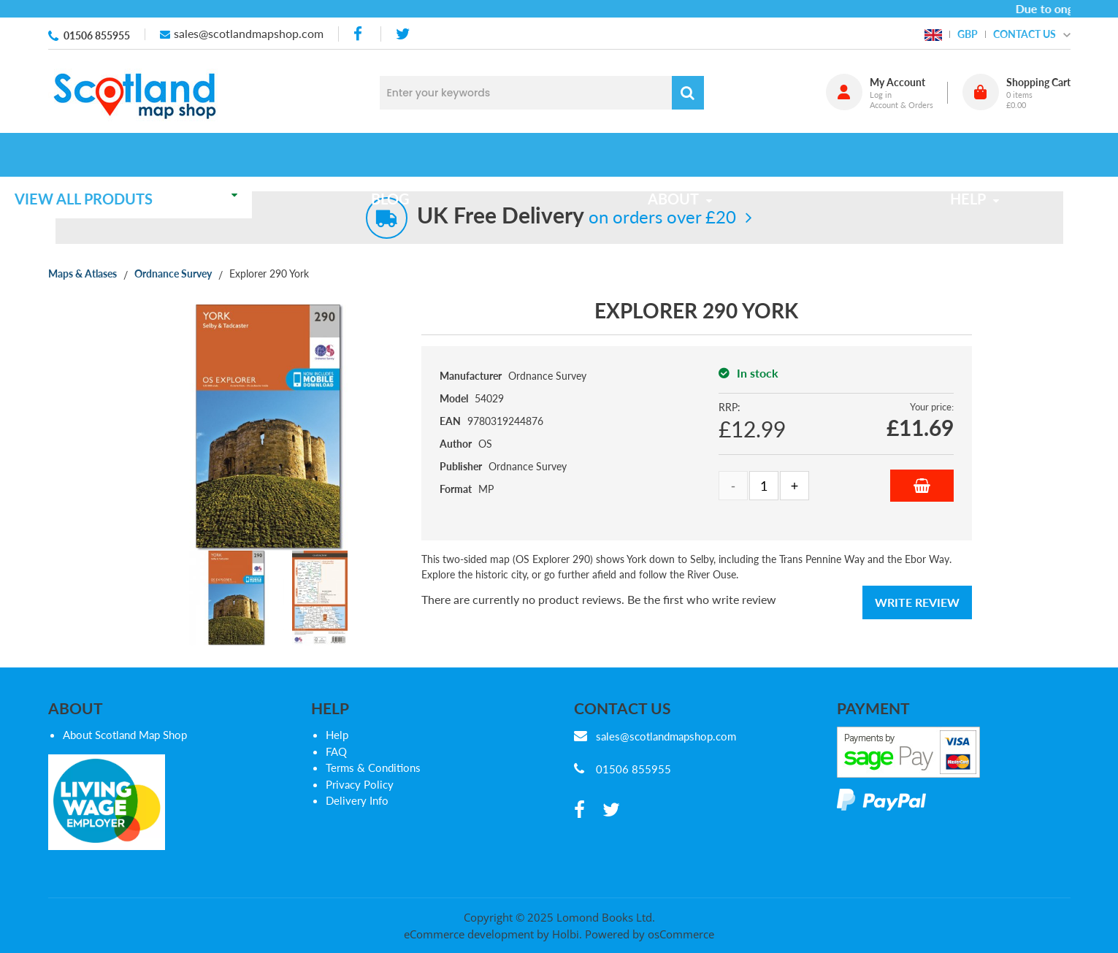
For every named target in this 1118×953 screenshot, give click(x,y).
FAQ (336, 751)
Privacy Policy (360, 784)
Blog (422, 155)
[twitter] (402, 34)
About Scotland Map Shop (125, 734)
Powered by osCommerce (649, 934)
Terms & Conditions (373, 767)
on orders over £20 (576, 216)
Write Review (917, 602)
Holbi (565, 934)
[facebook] (359, 34)
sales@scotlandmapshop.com (248, 33)
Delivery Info (357, 800)
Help (337, 734)
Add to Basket (922, 486)
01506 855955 (97, 35)
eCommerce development (469, 934)
